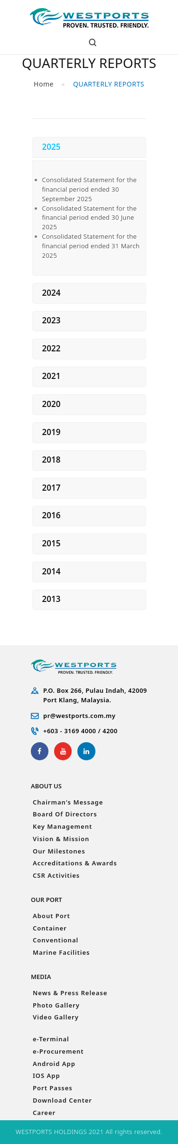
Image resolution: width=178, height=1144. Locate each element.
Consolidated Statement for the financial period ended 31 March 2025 (91, 246)
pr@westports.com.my (79, 715)
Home (44, 83)
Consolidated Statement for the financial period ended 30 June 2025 (89, 218)
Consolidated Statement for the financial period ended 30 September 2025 (89, 189)
